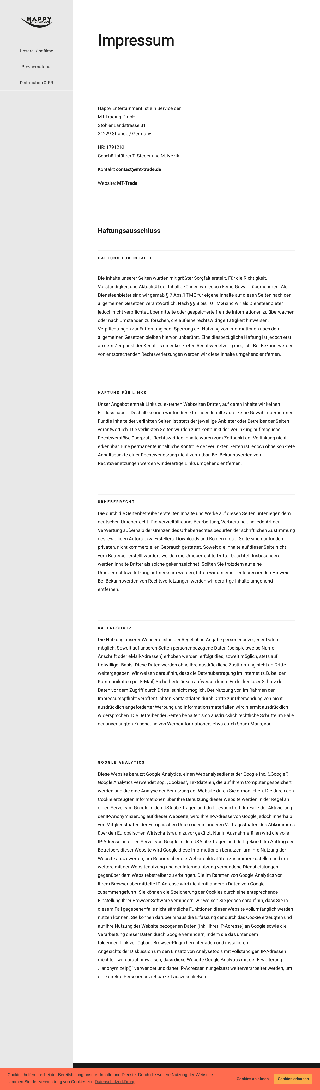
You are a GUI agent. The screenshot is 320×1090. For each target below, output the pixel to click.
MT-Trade (127, 183)
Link (124, 942)
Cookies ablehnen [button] (253, 1079)
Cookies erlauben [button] (293, 1079)
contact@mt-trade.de (138, 169)
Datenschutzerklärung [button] (115, 1082)
